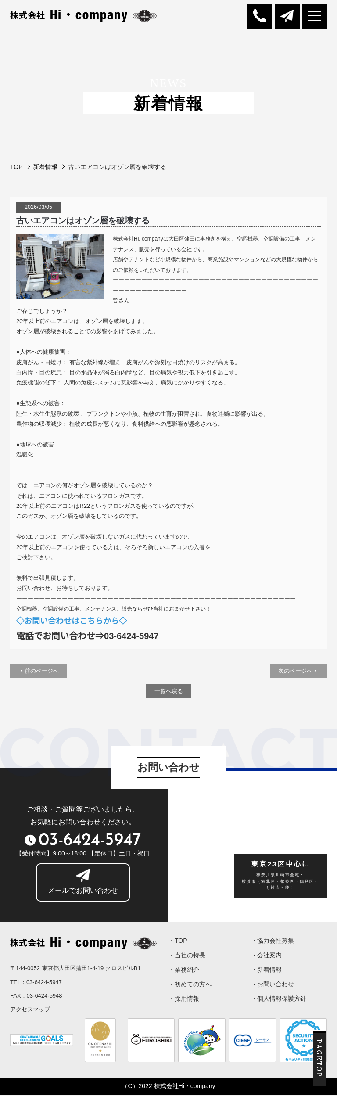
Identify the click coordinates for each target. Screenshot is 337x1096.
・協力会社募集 (272, 942)
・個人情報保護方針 (278, 1004)
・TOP (177, 942)
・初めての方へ (190, 989)
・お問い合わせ (272, 989)
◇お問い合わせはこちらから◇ (71, 621)
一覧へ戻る (168, 692)
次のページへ (295, 672)
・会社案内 (266, 958)
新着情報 (45, 167)
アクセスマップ (30, 1010)
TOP (16, 167)
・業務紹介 (183, 973)
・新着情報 (266, 973)
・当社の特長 (186, 958)
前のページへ (42, 672)
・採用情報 (183, 1004)
